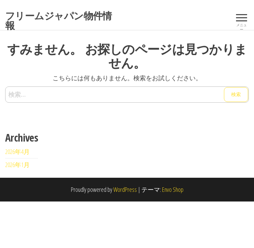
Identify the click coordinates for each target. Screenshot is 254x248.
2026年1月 (17, 165)
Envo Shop (173, 189)
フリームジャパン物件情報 (58, 20)
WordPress (125, 189)
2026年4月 (17, 151)
